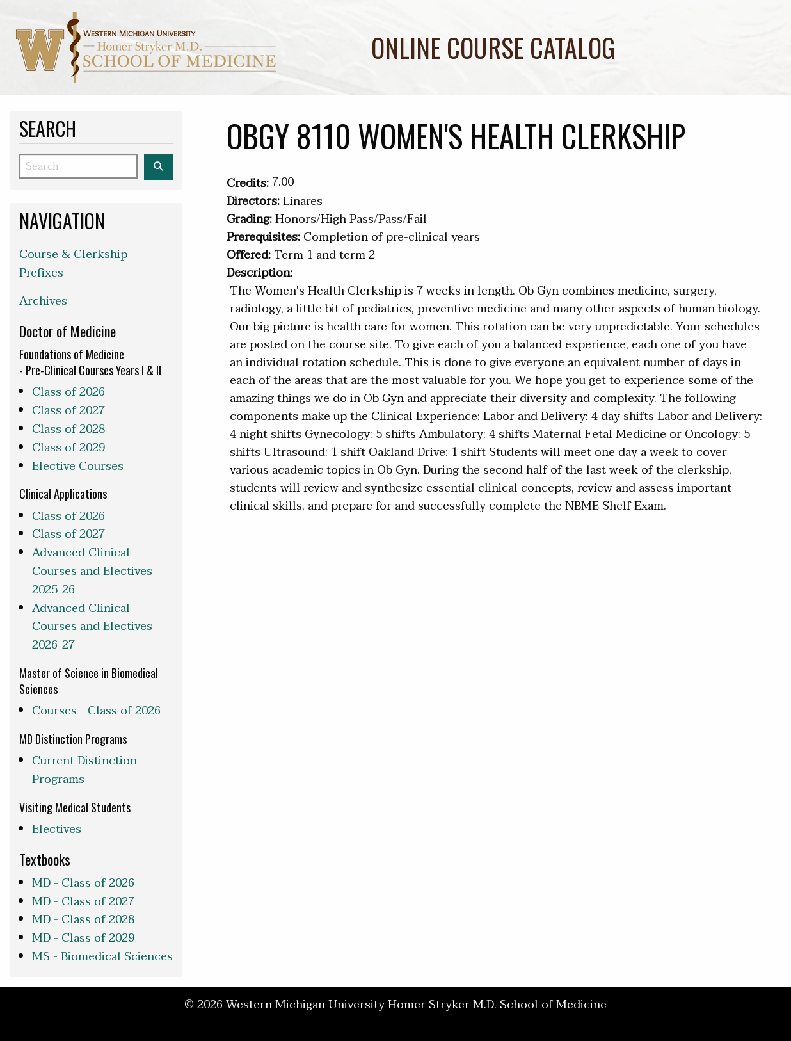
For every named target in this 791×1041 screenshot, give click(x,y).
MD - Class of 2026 (83, 883)
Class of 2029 (68, 448)
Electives (56, 829)
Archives (43, 301)
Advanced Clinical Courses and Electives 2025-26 (92, 571)
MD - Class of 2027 (83, 902)
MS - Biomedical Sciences (102, 957)
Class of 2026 (68, 392)
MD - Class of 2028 (83, 920)
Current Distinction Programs (84, 770)
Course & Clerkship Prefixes (73, 264)
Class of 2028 (68, 429)
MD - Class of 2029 (83, 938)
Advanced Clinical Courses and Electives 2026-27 (92, 627)
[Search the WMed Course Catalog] (158, 167)
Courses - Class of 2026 (96, 711)
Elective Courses (78, 466)
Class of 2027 (68, 411)
